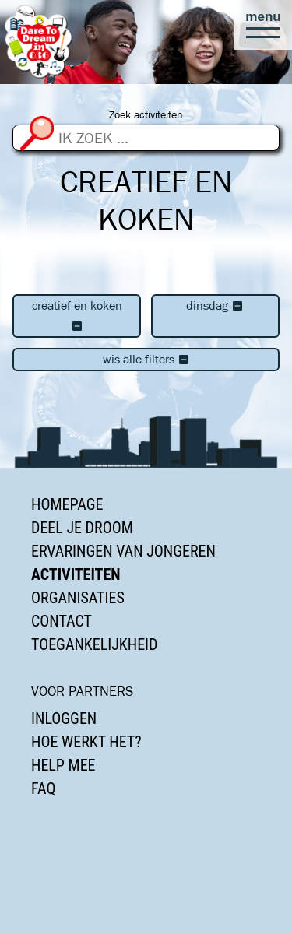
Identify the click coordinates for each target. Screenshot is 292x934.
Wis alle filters (146, 359)
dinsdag (215, 305)
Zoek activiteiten (146, 115)
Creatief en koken (77, 315)
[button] (263, 25)
